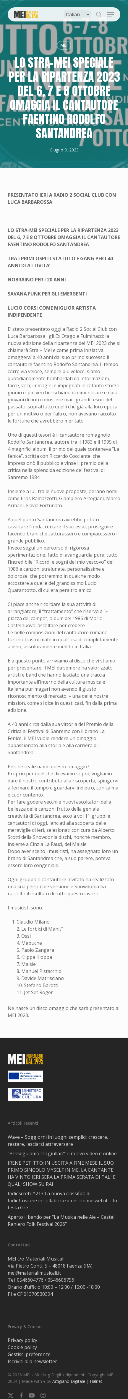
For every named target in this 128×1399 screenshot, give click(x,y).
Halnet (96, 1381)
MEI (64, 45)
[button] (110, 14)
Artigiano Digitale (68, 1381)
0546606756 (61, 1280)
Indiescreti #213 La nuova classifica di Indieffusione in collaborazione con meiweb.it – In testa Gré (62, 1200)
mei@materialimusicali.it (34, 1273)
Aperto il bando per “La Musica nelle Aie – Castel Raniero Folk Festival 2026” (61, 1220)
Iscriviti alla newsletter (32, 1361)
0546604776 (30, 1280)
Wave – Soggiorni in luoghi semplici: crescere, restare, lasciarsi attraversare (58, 1140)
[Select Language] (77, 14)
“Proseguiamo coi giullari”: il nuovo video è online (62, 1153)
